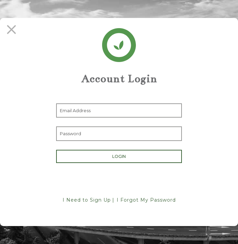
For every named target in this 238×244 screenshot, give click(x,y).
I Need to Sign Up (87, 200)
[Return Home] (119, 45)
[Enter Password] (119, 133)
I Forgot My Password (146, 200)
